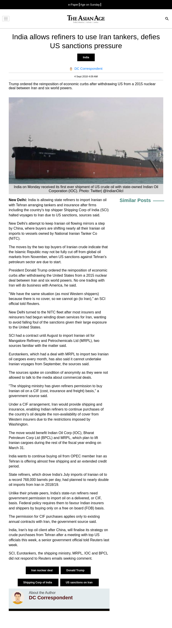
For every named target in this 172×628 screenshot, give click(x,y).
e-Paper (73, 4)
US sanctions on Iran (79, 582)
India (86, 57)
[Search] (167, 19)
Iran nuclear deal (42, 570)
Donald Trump (75, 570)
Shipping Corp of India (38, 582)
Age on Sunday (90, 4)
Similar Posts (135, 200)
